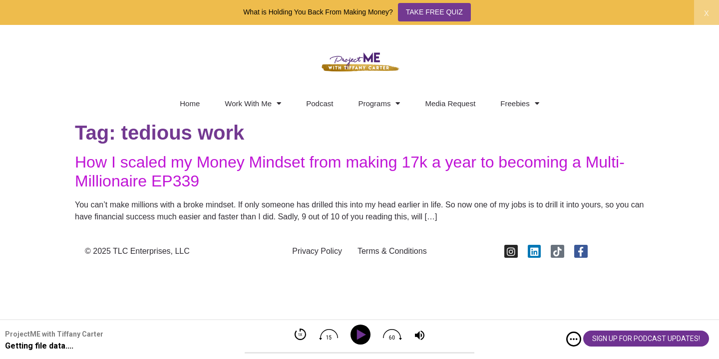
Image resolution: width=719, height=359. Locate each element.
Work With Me (253, 103)
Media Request (450, 103)
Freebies (519, 103)
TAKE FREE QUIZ (434, 12)
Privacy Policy (317, 251)
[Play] (362, 335)
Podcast (319, 103)
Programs (379, 103)
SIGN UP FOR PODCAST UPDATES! (646, 339)
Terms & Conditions (392, 251)
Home (190, 103)
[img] (573, 339)
